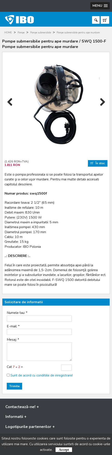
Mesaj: (13, 339)
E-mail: (13, 326)
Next (102, 106)
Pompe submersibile (40, 32)
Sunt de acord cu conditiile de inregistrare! (41, 375)
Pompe (21, 32)
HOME (8, 32)
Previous (10, 106)
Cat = (15, 366)
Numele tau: (17, 312)
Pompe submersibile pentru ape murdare (78, 32)
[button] (100, 5)
